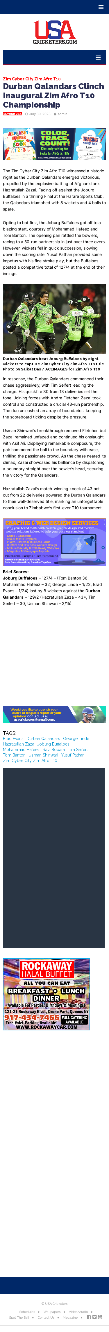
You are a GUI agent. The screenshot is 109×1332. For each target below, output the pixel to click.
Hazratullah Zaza (18, 744)
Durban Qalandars (43, 738)
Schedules (27, 1312)
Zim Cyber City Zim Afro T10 (30, 760)
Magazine (70, 1318)
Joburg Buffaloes (53, 744)
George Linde (76, 738)
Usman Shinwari (43, 755)
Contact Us (46, 1318)
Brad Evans (13, 738)
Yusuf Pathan (73, 755)
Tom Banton (14, 755)
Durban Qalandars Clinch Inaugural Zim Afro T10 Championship (53, 96)
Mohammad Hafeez (21, 749)
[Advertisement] (54, 659)
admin (62, 114)
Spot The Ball (19, 1318)
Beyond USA (12, 113)
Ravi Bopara (54, 749)
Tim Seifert (78, 749)
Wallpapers (52, 1312)
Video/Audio (78, 1312)
